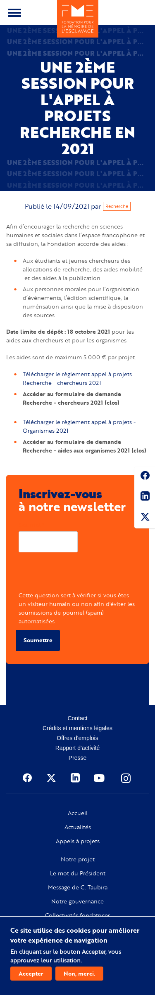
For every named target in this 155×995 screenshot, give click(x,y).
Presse (78, 758)
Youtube (100, 778)
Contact (77, 718)
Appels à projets (78, 841)
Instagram (126, 778)
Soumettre (38, 640)
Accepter (31, 973)
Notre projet (78, 859)
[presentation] (81, 575)
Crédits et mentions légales (77, 728)
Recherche (116, 206)
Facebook (144, 477)
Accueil (78, 813)
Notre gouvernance (77, 901)
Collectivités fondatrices (77, 915)
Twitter (144, 518)
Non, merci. (79, 973)
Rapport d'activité (77, 748)
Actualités (77, 827)
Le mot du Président (77, 873)
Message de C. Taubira (77, 887)
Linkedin (144, 497)
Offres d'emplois (77, 738)
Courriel (30, 525)
